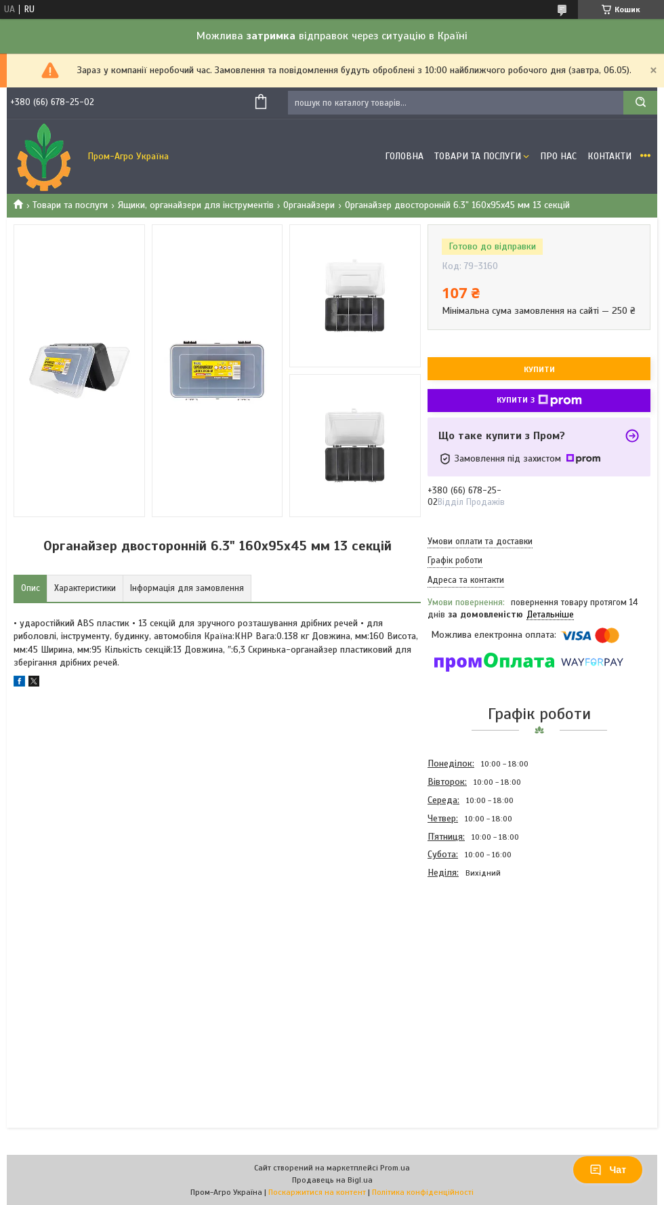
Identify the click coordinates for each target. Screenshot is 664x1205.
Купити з (539, 400)
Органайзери (309, 205)
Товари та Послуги (477, 156)
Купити (539, 369)
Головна (404, 156)
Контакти (609, 156)
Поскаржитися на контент (317, 1192)
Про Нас (558, 156)
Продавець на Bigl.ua (332, 1180)
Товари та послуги (70, 205)
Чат (607, 1170)
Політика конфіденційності (423, 1192)
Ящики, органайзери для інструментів (196, 205)
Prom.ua (395, 1167)
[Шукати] (640, 103)
